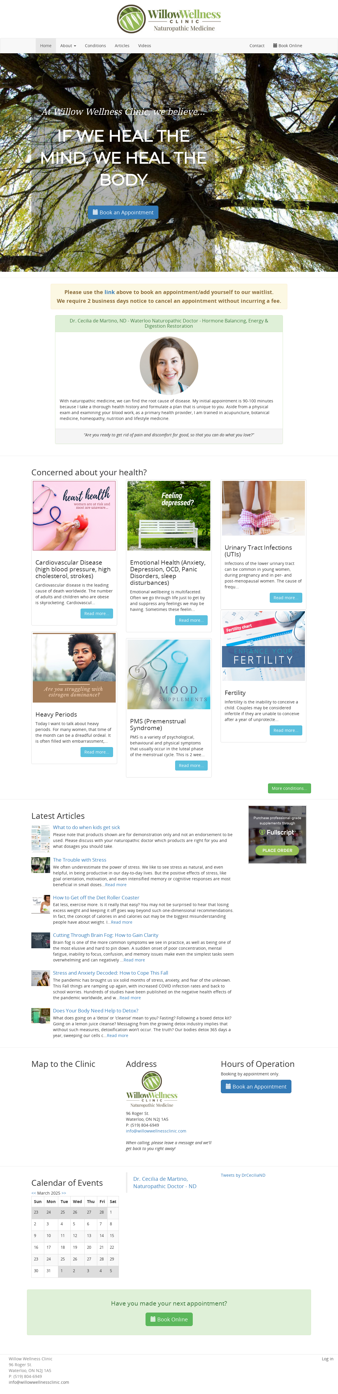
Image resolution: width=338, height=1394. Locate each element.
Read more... (96, 613)
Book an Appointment (123, 212)
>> (64, 1193)
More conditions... (289, 788)
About (68, 45)
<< (34, 1193)
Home (46, 45)
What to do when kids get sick (86, 827)
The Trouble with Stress (79, 859)
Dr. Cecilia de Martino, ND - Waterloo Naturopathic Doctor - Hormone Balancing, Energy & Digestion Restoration (169, 323)
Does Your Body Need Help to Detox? (95, 1010)
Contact (257, 45)
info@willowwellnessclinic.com (156, 1131)
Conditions (95, 45)
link (110, 291)
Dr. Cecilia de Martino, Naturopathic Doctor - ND (165, 1182)
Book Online (287, 45)
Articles (122, 45)
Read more (116, 884)
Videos (144, 45)
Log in (328, 1358)
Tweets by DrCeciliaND (243, 1175)
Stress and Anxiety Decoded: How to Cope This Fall (110, 972)
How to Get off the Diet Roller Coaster (96, 897)
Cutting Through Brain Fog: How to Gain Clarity (105, 935)
